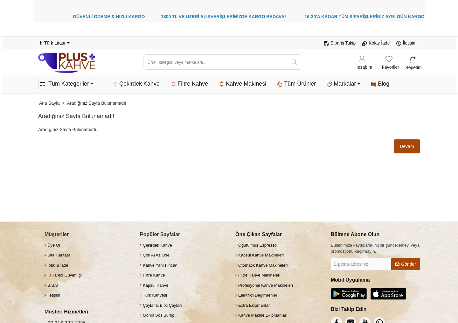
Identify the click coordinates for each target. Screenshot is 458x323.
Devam (406, 146)
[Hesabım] (363, 62)
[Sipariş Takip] (340, 43)
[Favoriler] (390, 62)
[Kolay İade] (376, 43)
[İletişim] (406, 43)
